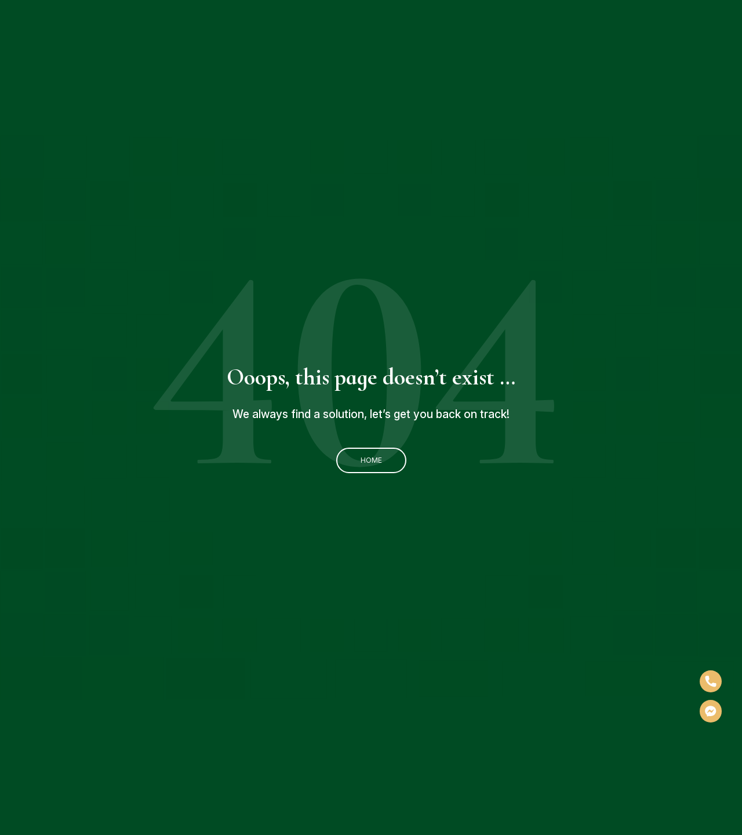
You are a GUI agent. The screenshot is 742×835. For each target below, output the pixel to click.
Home (371, 460)
